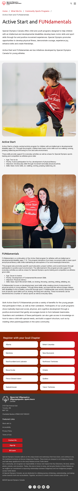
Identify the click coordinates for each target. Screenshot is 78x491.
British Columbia (48, 344)
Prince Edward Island (13, 379)
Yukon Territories (49, 387)
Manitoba (9, 353)
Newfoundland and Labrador (16, 362)
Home (5, 11)
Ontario (45, 370)
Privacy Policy (7, 431)
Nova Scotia (10, 370)
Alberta (8, 344)
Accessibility (6, 427)
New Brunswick (48, 353)
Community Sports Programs (37, 11)
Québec (45, 379)
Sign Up (12, 445)
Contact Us (12, 440)
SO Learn (12, 450)
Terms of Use (6, 435)
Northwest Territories (50, 362)
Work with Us (6, 423)
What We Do (16, 11)
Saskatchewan (11, 387)
